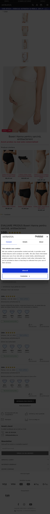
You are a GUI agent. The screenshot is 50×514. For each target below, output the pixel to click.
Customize (25, 276)
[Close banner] (47, 236)
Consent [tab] (9, 242)
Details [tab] (25, 242)
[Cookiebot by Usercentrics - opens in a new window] (35, 236)
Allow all (25, 270)
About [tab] (41, 242)
